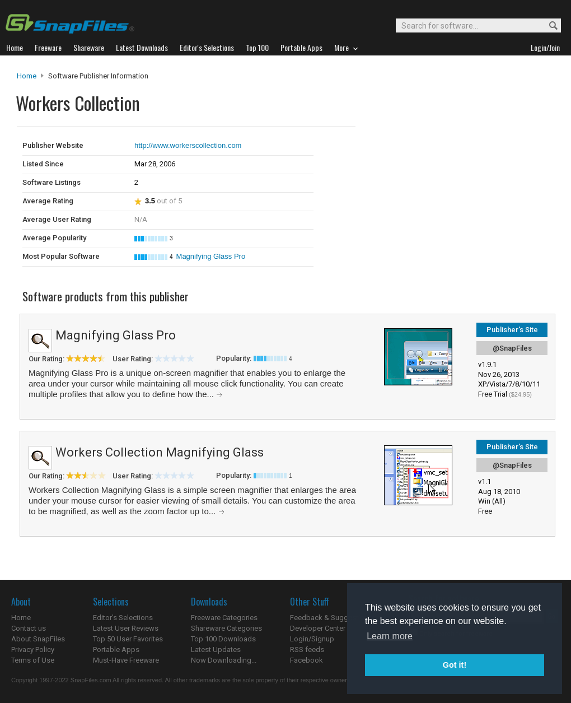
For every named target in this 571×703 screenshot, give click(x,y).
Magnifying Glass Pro (211, 256)
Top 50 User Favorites (128, 639)
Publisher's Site (512, 329)
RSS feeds (307, 649)
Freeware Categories (224, 617)
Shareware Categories (226, 628)
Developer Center (317, 628)
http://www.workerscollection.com (187, 145)
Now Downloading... (223, 660)
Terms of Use (32, 660)
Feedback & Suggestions (331, 617)
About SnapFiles (38, 639)
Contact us (28, 628)
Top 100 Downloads (223, 639)
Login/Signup (312, 639)
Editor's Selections (123, 617)
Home (26, 76)
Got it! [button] (454, 664)
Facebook (306, 660)
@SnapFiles (512, 348)
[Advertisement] (431, 150)
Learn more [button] (390, 636)
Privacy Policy (32, 649)
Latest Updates (216, 649)
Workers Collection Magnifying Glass (159, 452)
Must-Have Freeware (126, 660)
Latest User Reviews (125, 628)
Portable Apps (116, 649)
